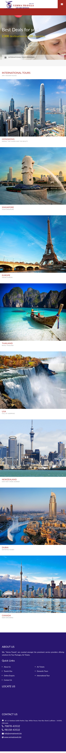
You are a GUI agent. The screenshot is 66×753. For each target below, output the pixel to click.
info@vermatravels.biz (13, 733)
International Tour (43, 676)
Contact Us (8, 680)
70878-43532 (12, 725)
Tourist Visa (8, 671)
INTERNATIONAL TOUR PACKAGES (19, 57)
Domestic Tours (42, 671)
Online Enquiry (9, 676)
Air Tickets (41, 667)
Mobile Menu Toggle (62, 4)
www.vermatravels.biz (12, 737)
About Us (7, 667)
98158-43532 (12, 729)
